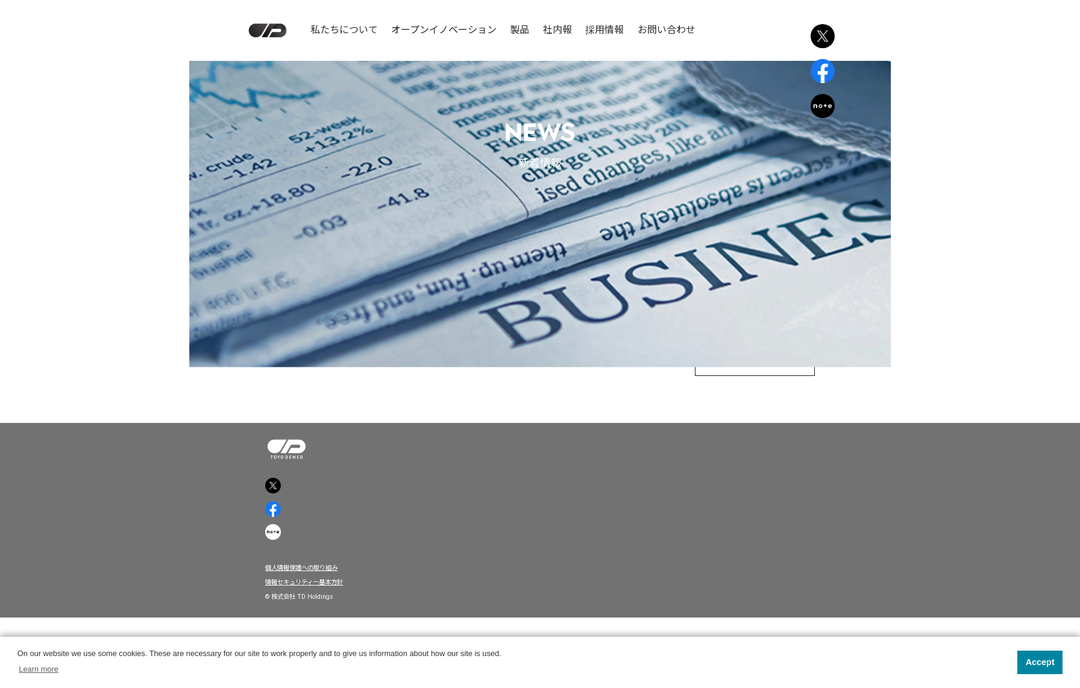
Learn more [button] (38, 669)
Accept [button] (1040, 662)
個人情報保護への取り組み (317, 628)
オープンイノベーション (444, 30)
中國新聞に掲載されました (540, 312)
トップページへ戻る (736, 377)
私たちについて (344, 30)
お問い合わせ (666, 30)
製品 (519, 30)
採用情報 (604, 30)
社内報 (557, 30)
